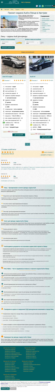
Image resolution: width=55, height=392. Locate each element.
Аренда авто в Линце (28, 366)
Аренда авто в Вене (27, 362)
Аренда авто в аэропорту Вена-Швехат (31, 364)
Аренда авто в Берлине (10, 349)
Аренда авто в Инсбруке (28, 369)
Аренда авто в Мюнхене (10, 351)
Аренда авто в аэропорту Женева (12, 379)
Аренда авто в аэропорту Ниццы (12, 367)
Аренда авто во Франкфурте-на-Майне (13, 354)
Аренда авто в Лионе (9, 364)
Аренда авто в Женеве (10, 377)
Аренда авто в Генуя (30, 354)
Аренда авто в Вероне (31, 356)
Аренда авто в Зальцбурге (29, 367)
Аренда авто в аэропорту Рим (32, 351)
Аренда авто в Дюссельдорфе (11, 356)
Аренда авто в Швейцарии (9, 374)
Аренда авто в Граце (28, 371)
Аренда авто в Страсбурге (10, 371)
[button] (8, 43)
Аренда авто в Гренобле (10, 369)
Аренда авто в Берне (9, 376)
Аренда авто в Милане (31, 352)
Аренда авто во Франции (9, 361)
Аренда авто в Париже (10, 362)
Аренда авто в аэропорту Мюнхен (12, 352)
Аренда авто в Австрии (27, 361)
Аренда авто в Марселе (10, 366)
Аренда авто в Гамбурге (10, 357)
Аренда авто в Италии (30, 348)
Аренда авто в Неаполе (31, 357)
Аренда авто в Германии (9, 348)
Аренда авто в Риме (30, 349)
